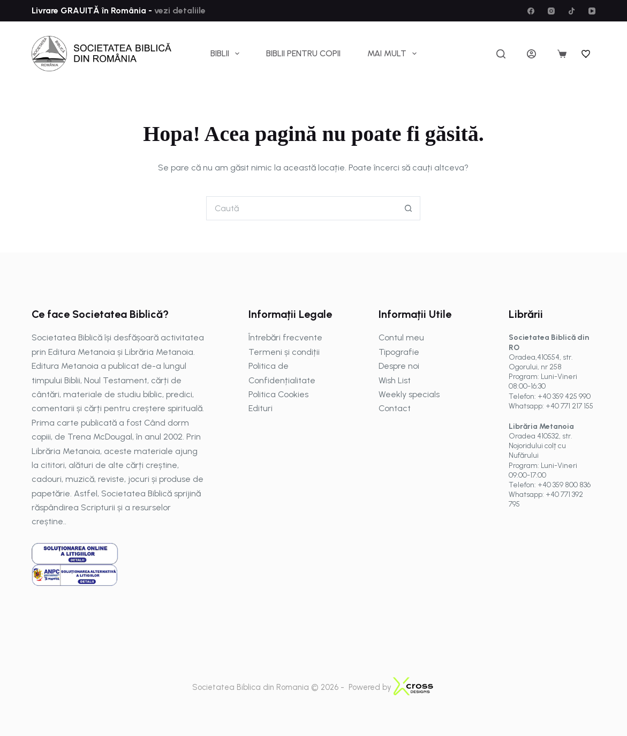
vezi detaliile (179, 10)
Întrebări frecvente (285, 337)
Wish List (395, 380)
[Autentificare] (531, 53)
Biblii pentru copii (303, 53)
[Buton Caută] (408, 208)
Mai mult (394, 53)
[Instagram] (551, 11)
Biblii (227, 53)
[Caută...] (301, 208)
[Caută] (500, 53)
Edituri (260, 408)
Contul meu (401, 337)
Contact (395, 408)
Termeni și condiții (284, 352)
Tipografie (399, 352)
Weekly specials (409, 394)
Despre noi (399, 366)
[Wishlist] (586, 53)
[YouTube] (591, 11)
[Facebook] (530, 11)
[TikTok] (571, 11)
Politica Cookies (278, 394)
